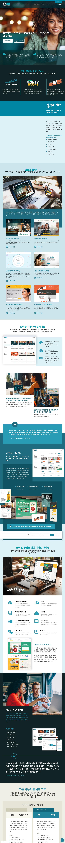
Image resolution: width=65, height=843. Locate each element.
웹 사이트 (20, 4)
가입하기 (58, 1)
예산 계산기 (10, 739)
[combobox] (4, 842)
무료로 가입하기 (7, 40)
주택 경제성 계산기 (12, 747)
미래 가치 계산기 (11, 732)
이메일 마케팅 (37, 4)
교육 (16, 4)
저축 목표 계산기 (11, 734)
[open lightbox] (19, 41)
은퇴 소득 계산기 (11, 737)
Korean (3, 841)
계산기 (42, 4)
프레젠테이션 (26, 4)
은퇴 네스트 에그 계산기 (13, 744)
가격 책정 (48, 4)
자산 (31, 4)
